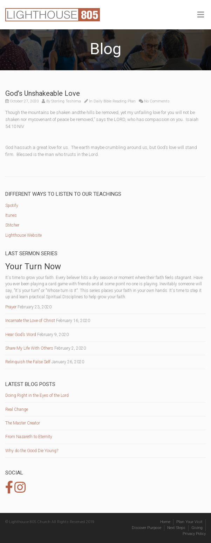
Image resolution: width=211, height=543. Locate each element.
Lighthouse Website (23, 235)
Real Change (16, 409)
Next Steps (176, 528)
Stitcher (12, 225)
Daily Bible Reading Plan (115, 101)
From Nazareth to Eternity (28, 436)
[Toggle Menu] (201, 15)
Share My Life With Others (29, 348)
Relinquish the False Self (27, 361)
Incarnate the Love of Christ (30, 320)
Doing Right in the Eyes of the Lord (37, 395)
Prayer (10, 307)
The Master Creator (22, 423)
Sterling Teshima (66, 101)
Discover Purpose (146, 528)
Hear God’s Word (20, 334)
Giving (197, 528)
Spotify (11, 205)
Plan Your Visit (189, 522)
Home (165, 522)
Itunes (11, 215)
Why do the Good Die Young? (31, 450)
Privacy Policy (194, 533)
